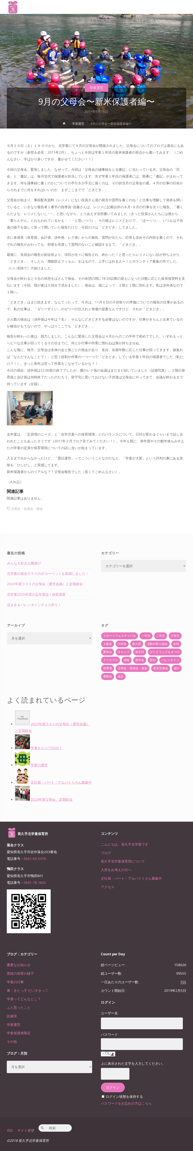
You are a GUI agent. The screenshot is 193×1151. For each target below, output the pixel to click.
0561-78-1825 (35, 882)
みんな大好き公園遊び (24, 563)
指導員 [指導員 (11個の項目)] (107, 668)
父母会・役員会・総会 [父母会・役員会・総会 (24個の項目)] (133, 668)
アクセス (107, 887)
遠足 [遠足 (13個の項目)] (121, 676)
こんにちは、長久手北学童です (124, 844)
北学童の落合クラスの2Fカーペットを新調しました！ (48, 573)
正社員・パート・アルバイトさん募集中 (131, 878)
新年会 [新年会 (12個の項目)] (139, 660)
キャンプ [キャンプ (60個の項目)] (124, 652)
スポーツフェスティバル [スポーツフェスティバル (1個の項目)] (119, 636)
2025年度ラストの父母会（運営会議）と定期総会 (45, 584)
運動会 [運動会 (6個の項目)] (107, 676)
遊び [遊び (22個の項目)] (177, 668)
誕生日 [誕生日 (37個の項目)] (139, 652)
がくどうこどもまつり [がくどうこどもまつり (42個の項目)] (165, 652)
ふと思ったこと (19, 1007)
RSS (10, 1130)
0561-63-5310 (35, 858)
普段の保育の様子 (20, 973)
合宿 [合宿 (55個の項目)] (176, 644)
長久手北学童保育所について (123, 861)
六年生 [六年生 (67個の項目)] (122, 644)
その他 (12, 1041)
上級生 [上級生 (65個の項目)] (107, 644)
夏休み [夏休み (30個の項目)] (107, 652)
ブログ (106, 853)
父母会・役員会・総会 (28, 508)
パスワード (109, 1034)
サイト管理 (25, 1130)
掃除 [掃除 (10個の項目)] (127, 660)
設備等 (12, 1016)
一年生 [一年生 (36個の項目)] (146, 636)
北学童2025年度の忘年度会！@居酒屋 (36, 594)
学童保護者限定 (19, 1033)
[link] (36, 35)
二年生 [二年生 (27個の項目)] (160, 636)
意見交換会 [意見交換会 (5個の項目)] (160, 668)
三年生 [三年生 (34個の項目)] (175, 636)
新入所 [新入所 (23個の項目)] (136, 644)
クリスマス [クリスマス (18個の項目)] (110, 660)
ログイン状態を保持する (124, 1096)
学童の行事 (15, 982)
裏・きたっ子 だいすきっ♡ (27, 990)
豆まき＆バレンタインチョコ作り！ (34, 604)
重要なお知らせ (19, 965)
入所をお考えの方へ (116, 869)
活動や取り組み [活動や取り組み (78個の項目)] (157, 644)
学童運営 (96, 87)
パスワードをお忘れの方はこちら (126, 1103)
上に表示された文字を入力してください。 (133, 1063)
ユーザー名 (109, 1013)
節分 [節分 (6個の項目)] (153, 660)
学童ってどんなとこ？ (24, 999)
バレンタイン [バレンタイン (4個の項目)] (170, 660)
